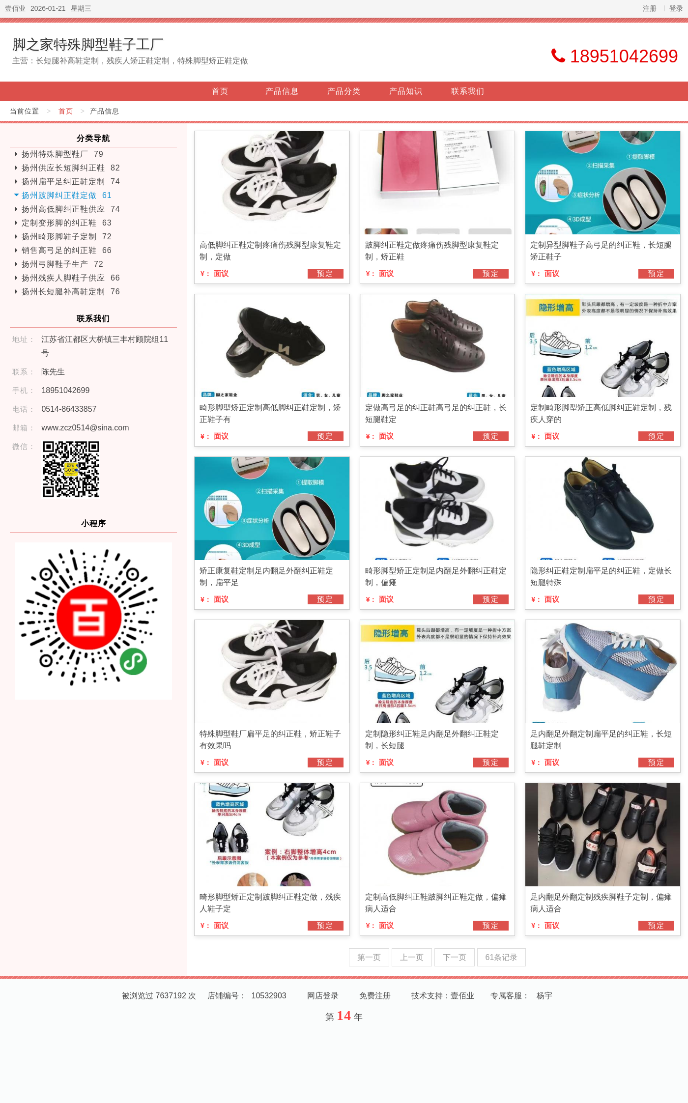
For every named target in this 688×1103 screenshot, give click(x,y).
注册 (650, 8)
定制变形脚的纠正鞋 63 (67, 223)
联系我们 (468, 91)
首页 (220, 91)
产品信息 (282, 91)
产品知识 (406, 91)
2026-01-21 (48, 8)
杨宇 (544, 995)
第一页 (369, 957)
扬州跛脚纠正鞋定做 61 (67, 195)
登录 (676, 8)
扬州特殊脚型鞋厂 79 (63, 154)
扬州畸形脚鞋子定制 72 (67, 236)
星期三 (81, 8)
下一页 (454, 957)
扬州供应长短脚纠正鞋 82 (71, 168)
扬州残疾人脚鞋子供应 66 (71, 278)
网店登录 (323, 995)
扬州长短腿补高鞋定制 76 (71, 291)
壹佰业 (15, 8)
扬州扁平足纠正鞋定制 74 (71, 181)
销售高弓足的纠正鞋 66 (67, 250)
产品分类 (344, 91)
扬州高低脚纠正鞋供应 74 (71, 209)
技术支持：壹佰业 (442, 995)
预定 (325, 273)
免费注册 (375, 995)
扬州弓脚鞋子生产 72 (63, 264)
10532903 (269, 995)
